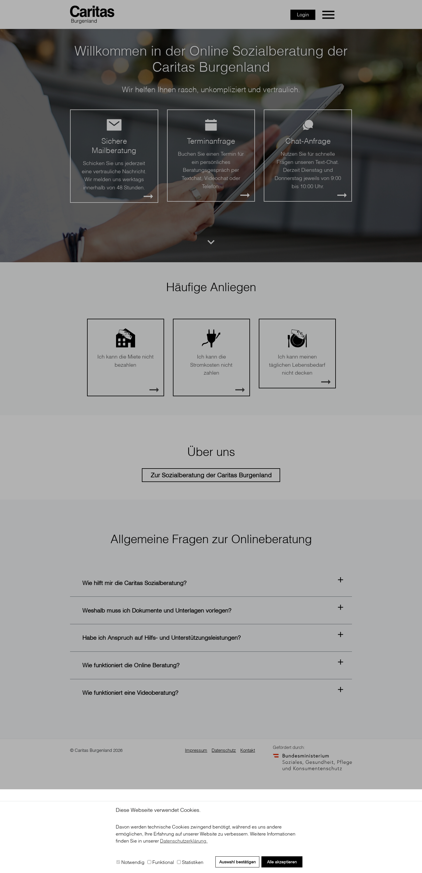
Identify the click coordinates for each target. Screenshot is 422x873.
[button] (211, 666)
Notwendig (130, 862)
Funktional (160, 862)
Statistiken (190, 862)
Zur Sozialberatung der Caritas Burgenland (211, 558)
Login (322, 16)
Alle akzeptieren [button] (282, 862)
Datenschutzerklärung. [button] (183, 841)
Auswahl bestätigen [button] (237, 862)
